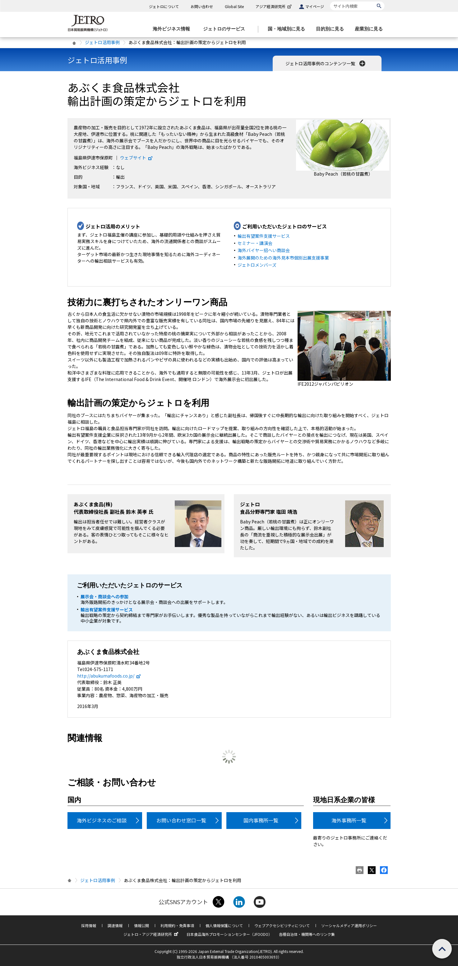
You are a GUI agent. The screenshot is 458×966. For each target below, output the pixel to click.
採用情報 (88, 925)
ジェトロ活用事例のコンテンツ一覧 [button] (326, 63)
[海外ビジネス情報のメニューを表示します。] (173, 29)
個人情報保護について (224, 925)
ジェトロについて (164, 6)
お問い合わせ (202, 6)
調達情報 (115, 925)
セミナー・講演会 (255, 243)
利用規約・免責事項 (177, 925)
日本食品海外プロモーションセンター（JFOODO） (229, 934)
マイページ (314, 6)
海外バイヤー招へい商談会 (264, 250)
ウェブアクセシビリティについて (282, 925)
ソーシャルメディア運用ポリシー (349, 925)
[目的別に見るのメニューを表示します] (332, 29)
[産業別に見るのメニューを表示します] (370, 29)
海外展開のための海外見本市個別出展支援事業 (283, 258)
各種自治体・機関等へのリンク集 (307, 934)
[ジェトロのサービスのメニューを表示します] (226, 29)
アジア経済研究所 (274, 6)
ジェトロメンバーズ (257, 265)
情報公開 (141, 925)
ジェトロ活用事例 (102, 42)
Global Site (234, 6)
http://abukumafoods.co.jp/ (109, 676)
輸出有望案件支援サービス (264, 236)
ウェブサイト (136, 157)
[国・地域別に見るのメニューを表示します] (288, 29)
